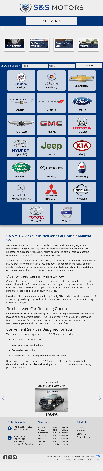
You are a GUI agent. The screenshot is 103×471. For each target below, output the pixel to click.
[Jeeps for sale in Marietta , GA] (51, 147)
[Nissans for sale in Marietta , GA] (82, 192)
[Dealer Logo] (51, 7)
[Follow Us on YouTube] (15, 457)
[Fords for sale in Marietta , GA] (82, 103)
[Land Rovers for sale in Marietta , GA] (21, 170)
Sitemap (77, 456)
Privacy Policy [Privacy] (83, 437)
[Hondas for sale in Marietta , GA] (82, 125)
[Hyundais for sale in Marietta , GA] (21, 147)
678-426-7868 (23, 441)
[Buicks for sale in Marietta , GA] (21, 80)
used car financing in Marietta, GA (44, 313)
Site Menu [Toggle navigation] (51, 21)
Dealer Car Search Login (54, 456)
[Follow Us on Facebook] (5, 457)
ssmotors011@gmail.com (24, 444)
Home (79, 427)
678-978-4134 (19, 439)
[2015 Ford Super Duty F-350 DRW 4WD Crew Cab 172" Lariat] (51, 400)
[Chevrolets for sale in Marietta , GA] (82, 80)
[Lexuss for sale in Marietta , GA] (51, 170)
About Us (81, 430)
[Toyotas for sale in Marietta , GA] (36, 214)
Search (89, 65)
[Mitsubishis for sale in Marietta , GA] (51, 192)
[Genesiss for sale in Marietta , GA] (21, 125)
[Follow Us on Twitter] (10, 457)
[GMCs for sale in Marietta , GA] (51, 125)
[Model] (61, 66)
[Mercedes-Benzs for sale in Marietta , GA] (21, 192)
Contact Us (82, 433)
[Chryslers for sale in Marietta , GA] (21, 103)
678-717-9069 (19, 436)
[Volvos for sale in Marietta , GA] (67, 214)
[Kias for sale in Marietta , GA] (82, 147)
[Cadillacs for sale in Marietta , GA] (51, 80)
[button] (2, 27)
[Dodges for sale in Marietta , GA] (51, 103)
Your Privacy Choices (91, 456)
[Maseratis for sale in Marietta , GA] (82, 170)
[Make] (35, 66)
